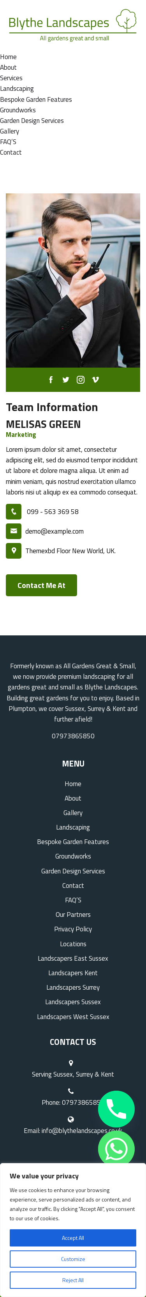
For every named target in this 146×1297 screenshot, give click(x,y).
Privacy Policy (73, 929)
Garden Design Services (32, 120)
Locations (73, 944)
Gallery (9, 131)
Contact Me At (41, 585)
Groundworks (18, 110)
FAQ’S (8, 142)
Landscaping (17, 88)
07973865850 (73, 736)
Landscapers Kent (73, 973)
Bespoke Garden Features (36, 99)
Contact (11, 152)
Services (11, 78)
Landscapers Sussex (73, 1002)
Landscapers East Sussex (73, 958)
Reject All (73, 1280)
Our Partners (73, 914)
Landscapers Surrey (73, 987)
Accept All (73, 1238)
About (8, 67)
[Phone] (116, 1109)
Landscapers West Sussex (73, 1017)
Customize (73, 1259)
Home (8, 57)
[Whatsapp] (116, 1149)
